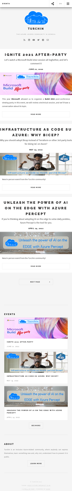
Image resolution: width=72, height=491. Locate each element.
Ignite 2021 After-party (36, 55)
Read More (36, 114)
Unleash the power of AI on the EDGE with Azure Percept (36, 208)
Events (6, 4)
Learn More (36, 463)
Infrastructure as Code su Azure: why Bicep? (32, 376)
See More (36, 425)
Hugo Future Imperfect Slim (39, 485)
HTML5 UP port (29, 489)
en (60, 4)
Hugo (48, 489)
